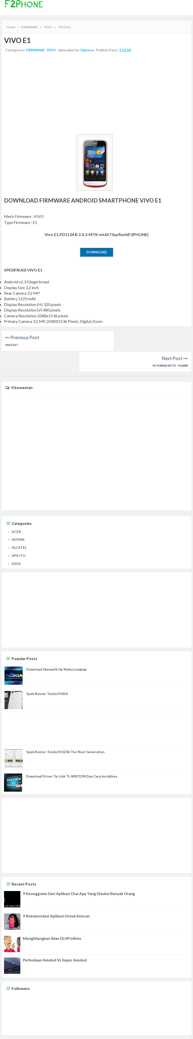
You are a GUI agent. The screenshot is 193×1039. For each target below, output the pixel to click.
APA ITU (18, 534)
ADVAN (18, 519)
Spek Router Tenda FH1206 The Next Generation (65, 731)
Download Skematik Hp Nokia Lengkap (56, 648)
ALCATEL (19, 527)
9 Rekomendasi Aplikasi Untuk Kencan (56, 895)
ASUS (16, 543)
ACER (16, 511)
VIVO (51, 50)
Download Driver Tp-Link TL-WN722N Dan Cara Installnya (71, 756)
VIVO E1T (11, 345)
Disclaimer (162, 1034)
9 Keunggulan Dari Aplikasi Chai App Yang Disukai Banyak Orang (79, 873)
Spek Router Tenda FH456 (47, 673)
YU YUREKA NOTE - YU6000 (170, 345)
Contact (147, 1034)
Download (96, 252)
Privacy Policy (180, 1034)
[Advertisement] (96, 94)
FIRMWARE (35, 50)
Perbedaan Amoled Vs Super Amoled (55, 939)
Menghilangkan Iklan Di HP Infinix (52, 917)
